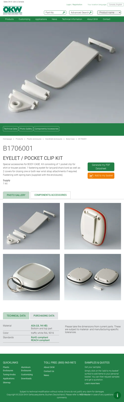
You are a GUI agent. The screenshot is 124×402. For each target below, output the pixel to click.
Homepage (7, 139)
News (54, 19)
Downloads (26, 378)
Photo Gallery (26, 129)
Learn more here (92, 383)
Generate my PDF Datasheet (101, 167)
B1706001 (82, 139)
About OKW (49, 367)
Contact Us (49, 371)
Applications (41, 19)
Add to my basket (101, 175)
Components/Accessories (46, 129)
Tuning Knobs (9, 374)
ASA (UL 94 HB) (39, 325)
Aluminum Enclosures (26, 369)
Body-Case (70, 139)
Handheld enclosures (53, 139)
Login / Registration (74, 5)
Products (9, 19)
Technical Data (10, 129)
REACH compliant (40, 340)
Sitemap (7, 382)
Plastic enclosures (34, 139)
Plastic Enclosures (8, 369)
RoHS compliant (39, 337)
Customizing (24, 19)
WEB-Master (85, 394)
